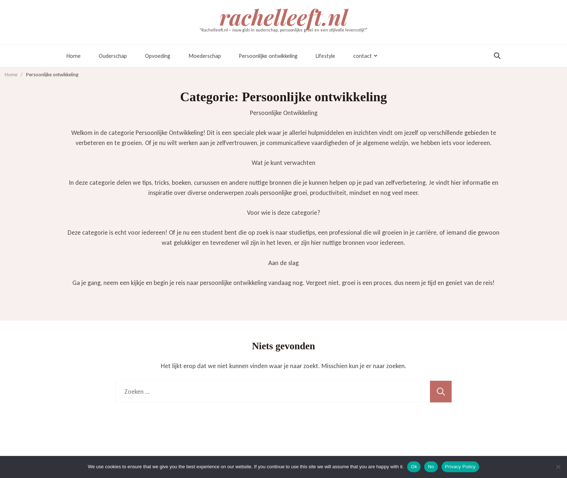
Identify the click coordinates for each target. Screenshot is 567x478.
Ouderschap (113, 55)
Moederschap (204, 55)
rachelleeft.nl (283, 16)
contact (362, 55)
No (431, 466)
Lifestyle (325, 55)
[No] (558, 466)
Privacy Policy (460, 466)
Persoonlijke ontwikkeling (268, 55)
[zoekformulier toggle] (497, 56)
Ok (414, 466)
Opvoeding (157, 55)
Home (74, 55)
